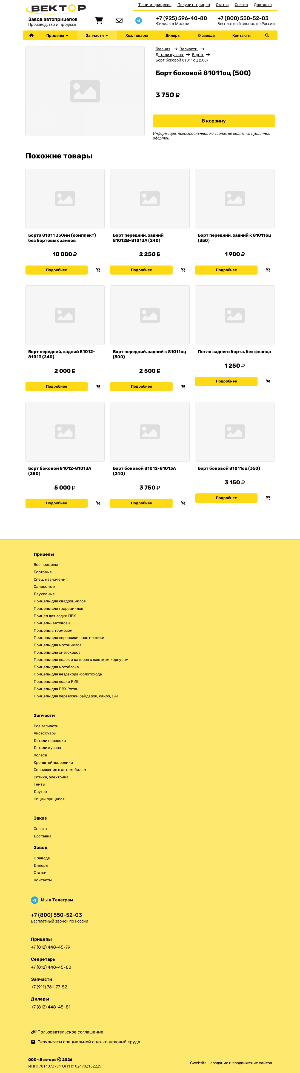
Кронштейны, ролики (53, 762)
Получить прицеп (194, 4)
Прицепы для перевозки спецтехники (69, 637)
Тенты (39, 784)
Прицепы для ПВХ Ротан (56, 689)
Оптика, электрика (51, 777)
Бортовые (43, 572)
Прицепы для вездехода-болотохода (68, 674)
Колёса (40, 755)
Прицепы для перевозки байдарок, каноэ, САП (76, 696)
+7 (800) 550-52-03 (243, 18)
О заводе (206, 35)
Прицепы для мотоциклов (58, 645)
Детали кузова (170, 54)
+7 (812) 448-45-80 (51, 967)
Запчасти (97, 35)
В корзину (214, 121)
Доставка (263, 4)
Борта (198, 54)
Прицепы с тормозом (53, 630)
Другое (40, 791)
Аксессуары (45, 733)
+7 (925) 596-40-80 (181, 18)
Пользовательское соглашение (67, 1032)
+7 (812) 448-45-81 (50, 1007)
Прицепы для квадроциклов (60, 601)
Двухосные (44, 594)
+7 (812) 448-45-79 (50, 947)
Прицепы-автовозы (52, 623)
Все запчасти (46, 726)
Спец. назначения (51, 579)
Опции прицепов (49, 799)
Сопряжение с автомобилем (60, 769)
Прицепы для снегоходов (57, 652)
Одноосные (44, 586)
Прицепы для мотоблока (56, 667)
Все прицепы (46, 564)
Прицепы (57, 35)
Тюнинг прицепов (155, 4)
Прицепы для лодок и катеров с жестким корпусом (81, 659)
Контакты (241, 35)
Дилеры (173, 35)
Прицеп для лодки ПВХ (55, 616)
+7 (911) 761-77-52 (49, 987)
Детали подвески (50, 740)
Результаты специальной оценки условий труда (85, 1041)
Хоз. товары (136, 35)
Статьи (222, 4)
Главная (163, 49)
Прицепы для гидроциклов (58, 608)
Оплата (241, 4)
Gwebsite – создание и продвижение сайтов (231, 1063)
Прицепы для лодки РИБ (56, 681)
